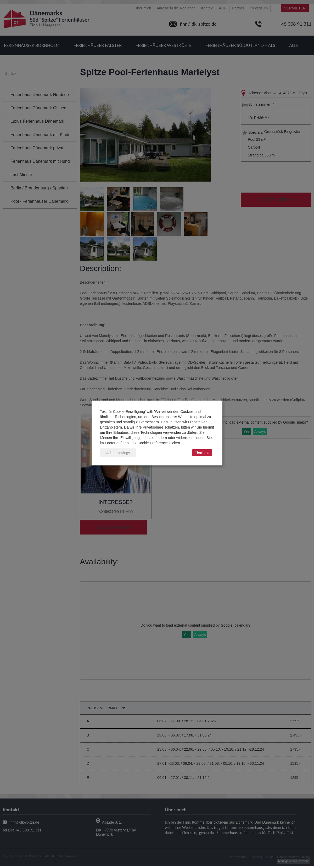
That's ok (202, 453)
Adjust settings (118, 453)
